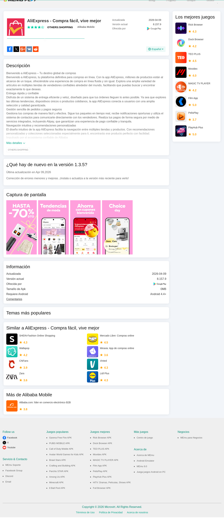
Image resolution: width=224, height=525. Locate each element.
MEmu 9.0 (142, 474)
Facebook (12, 445)
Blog (146, 3)
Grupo (185, 3)
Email (8, 489)
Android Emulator (145, 468)
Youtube (11, 455)
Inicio (204, 3)
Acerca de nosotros (137, 520)
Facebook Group (13, 478)
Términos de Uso (85, 520)
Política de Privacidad (111, 520)
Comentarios (14, 306)
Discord (9, 484)
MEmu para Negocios (191, 445)
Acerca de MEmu (145, 463)
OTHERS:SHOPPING (60, 27)
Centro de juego (145, 445)
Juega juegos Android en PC (151, 479)
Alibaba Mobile (86, 27)
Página (164, 3)
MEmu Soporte (13, 472)
